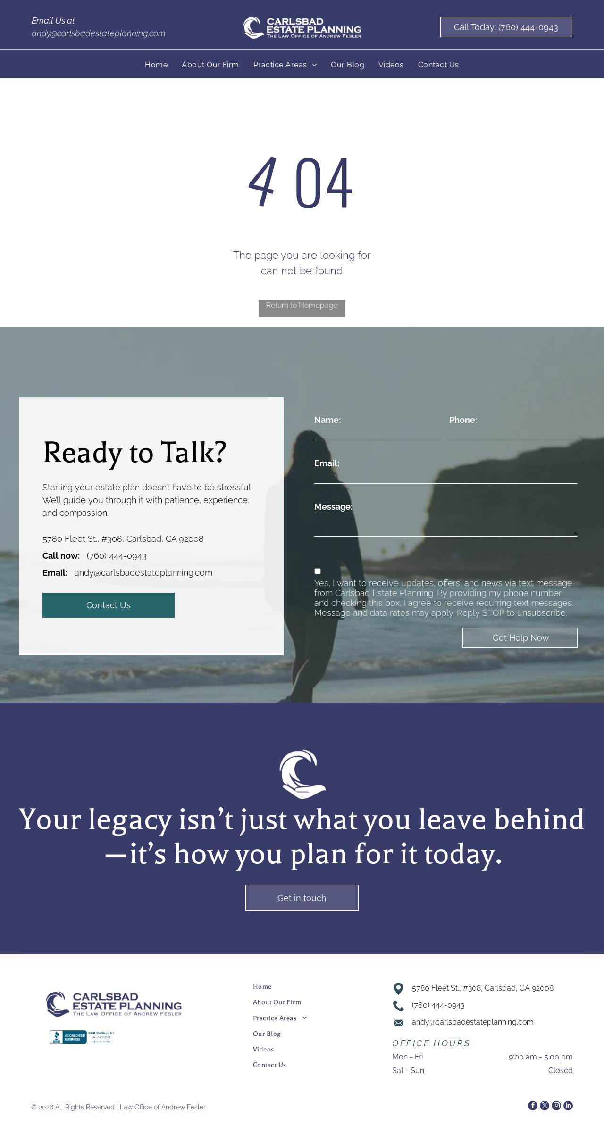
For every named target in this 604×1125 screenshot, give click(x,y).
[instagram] (556, 1107)
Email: (326, 463)
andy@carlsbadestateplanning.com (99, 33)
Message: (333, 507)
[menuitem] (156, 65)
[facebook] (532, 1107)
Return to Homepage (302, 305)
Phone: (463, 420)
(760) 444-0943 (117, 556)
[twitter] (544, 1107)
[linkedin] (568, 1107)
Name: (327, 420)
